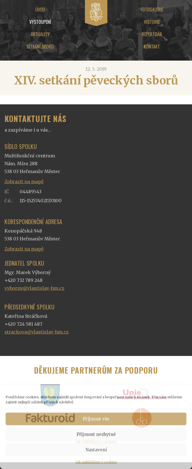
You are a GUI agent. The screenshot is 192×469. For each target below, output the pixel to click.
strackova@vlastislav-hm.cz (36, 332)
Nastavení (96, 449)
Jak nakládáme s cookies (96, 462)
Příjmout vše (96, 419)
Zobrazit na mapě (23, 181)
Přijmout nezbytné (96, 434)
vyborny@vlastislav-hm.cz (34, 288)
